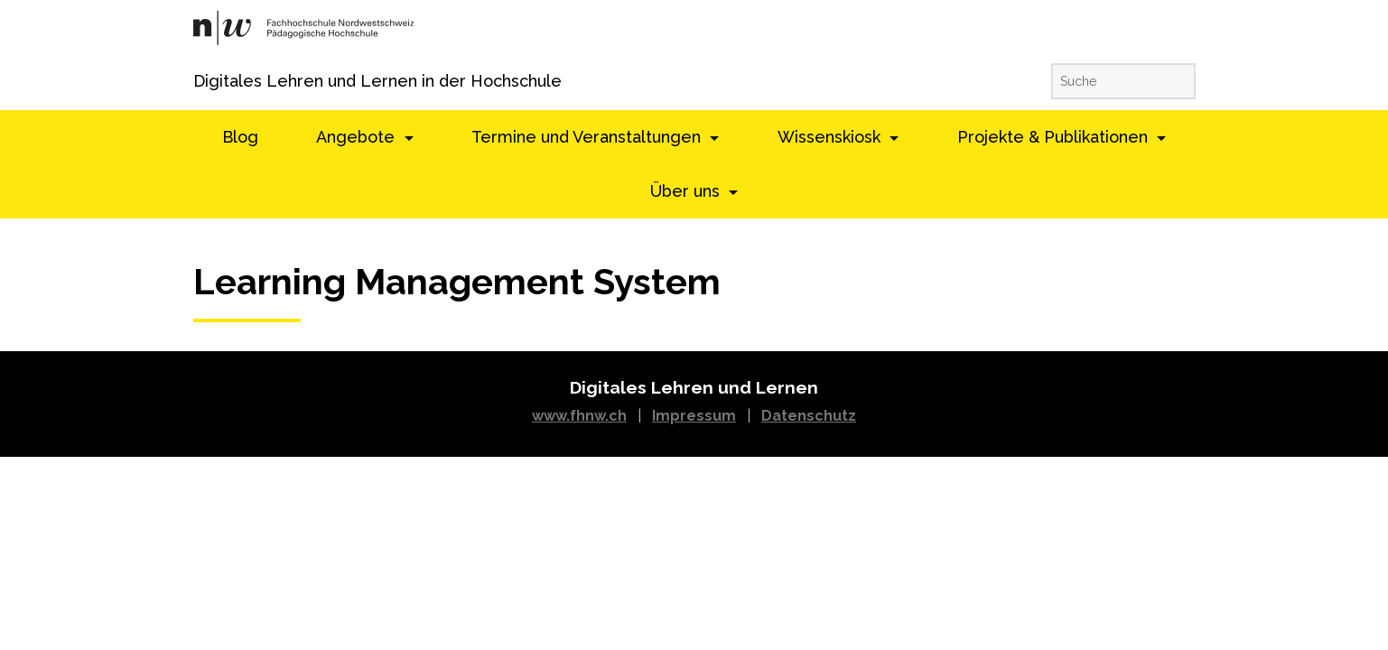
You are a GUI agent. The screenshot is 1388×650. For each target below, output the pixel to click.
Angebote (357, 136)
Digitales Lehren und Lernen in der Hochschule (218, 80)
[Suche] (1123, 81)
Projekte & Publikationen (1054, 136)
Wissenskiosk (831, 136)
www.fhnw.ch (579, 415)
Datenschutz (808, 415)
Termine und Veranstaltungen (588, 136)
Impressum (694, 415)
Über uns (687, 190)
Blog (240, 136)
